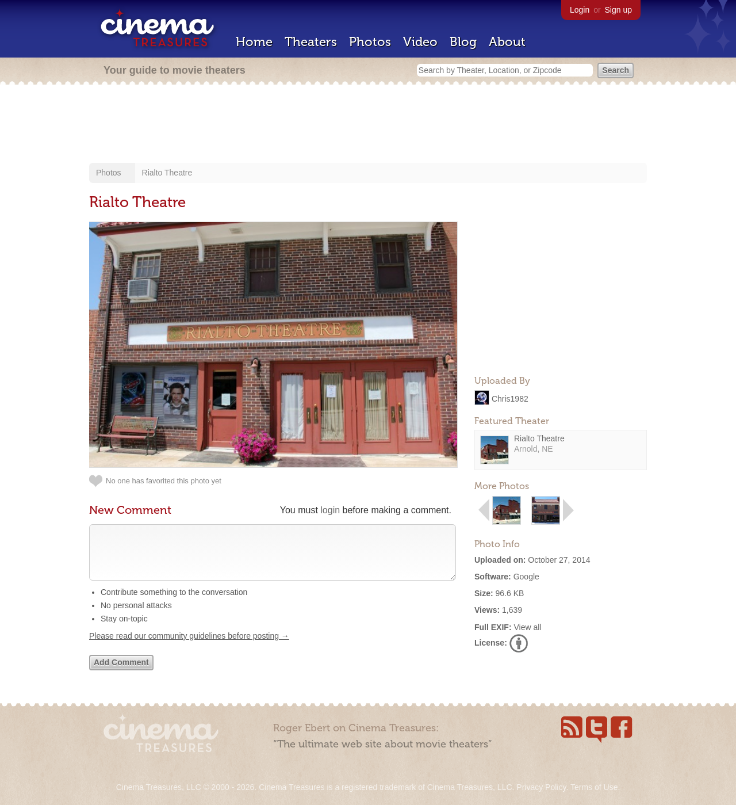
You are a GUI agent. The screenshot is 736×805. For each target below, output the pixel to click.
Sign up (618, 9)
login (330, 510)
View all (527, 627)
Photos (370, 41)
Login (579, 9)
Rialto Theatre (167, 172)
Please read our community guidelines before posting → (189, 647)
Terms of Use (594, 787)
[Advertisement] (368, 125)
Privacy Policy (541, 787)
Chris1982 (510, 398)
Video (420, 41)
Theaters (311, 41)
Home (254, 41)
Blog (463, 41)
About (507, 41)
